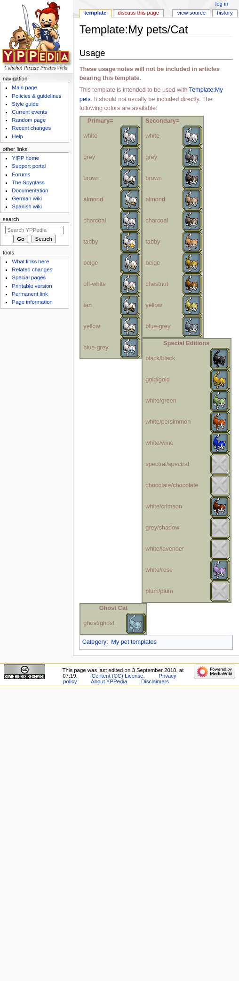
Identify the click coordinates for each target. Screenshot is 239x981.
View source (191, 13)
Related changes (32, 269)
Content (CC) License (117, 676)
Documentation (30, 190)
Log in (221, 4)
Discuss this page (138, 13)
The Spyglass (28, 182)
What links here (30, 261)
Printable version (32, 286)
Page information (32, 302)
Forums (21, 174)
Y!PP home (25, 158)
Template (95, 13)
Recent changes (31, 128)
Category (94, 642)
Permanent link (30, 294)
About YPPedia (109, 681)
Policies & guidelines (36, 96)
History (225, 13)
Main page (24, 87)
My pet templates (134, 642)
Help (17, 136)
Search (11, 219)
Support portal (29, 166)
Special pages (29, 277)
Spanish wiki (27, 206)
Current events (29, 112)
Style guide (25, 104)
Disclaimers (155, 681)
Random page (29, 120)
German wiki (27, 198)
